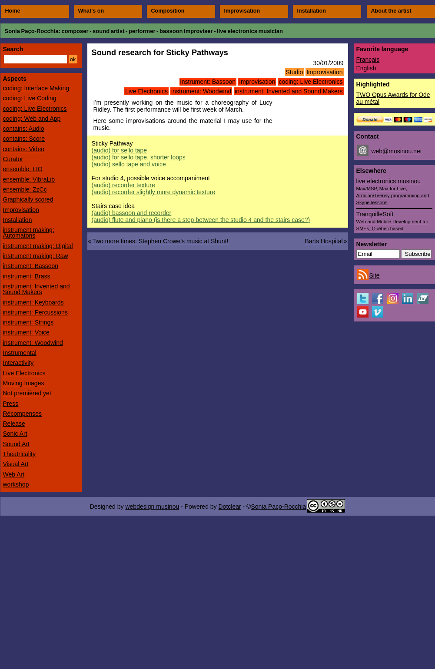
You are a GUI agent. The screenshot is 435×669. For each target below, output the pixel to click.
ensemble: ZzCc (25, 189)
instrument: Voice (26, 332)
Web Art (14, 474)
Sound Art (16, 443)
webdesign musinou (152, 506)
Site (374, 275)
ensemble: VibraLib (29, 179)
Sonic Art (15, 433)
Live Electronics (146, 91)
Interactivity (18, 362)
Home (12, 11)
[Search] (35, 59)
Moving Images (23, 383)
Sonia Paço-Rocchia (32, 31)
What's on (91, 11)
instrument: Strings (28, 322)
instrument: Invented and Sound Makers (288, 91)
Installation (311, 11)
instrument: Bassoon (208, 81)
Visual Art (16, 463)
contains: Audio (23, 128)
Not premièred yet (27, 393)
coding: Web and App (32, 118)
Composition (168, 11)
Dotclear (229, 506)
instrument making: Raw (35, 255)
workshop (16, 484)
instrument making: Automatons (28, 232)
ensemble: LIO (23, 169)
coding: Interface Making (36, 88)
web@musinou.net (396, 151)
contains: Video (23, 149)
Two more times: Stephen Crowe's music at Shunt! (160, 241)
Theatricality (19, 453)
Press (11, 403)
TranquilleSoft (392, 221)
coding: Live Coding (29, 98)
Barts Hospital (324, 241)
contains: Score (24, 138)
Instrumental (20, 352)
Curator (13, 159)
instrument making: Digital (38, 245)
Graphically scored (28, 199)
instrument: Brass (26, 276)
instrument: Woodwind (201, 91)
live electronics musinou (392, 191)
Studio (294, 72)
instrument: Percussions (35, 312)
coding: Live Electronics (310, 81)
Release (14, 423)
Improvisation (242, 11)
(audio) (119, 150)
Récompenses (22, 413)
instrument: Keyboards (33, 302)
